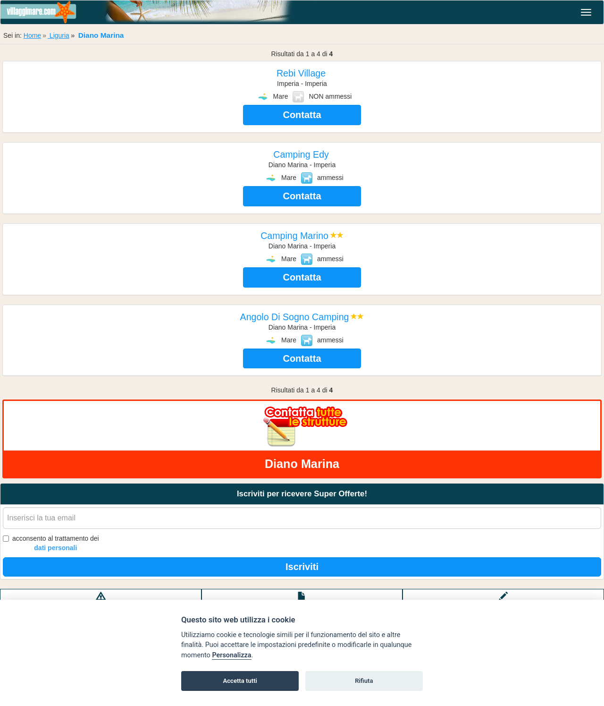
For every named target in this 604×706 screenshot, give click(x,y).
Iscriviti (302, 566)
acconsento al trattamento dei (51, 544)
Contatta (302, 115)
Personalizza (231, 655)
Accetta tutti (240, 680)
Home (32, 35)
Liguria (58, 35)
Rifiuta (364, 680)
